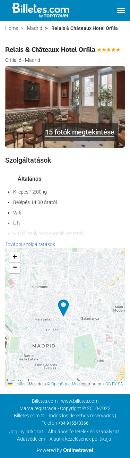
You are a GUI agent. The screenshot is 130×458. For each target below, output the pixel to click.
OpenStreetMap (65, 384)
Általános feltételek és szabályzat (83, 431)
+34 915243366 (73, 423)
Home (11, 28)
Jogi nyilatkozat (26, 431)
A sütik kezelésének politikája (80, 439)
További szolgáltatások (30, 244)
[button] (121, 10)
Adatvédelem (31, 439)
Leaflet (17, 384)
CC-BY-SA (114, 384)
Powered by (65, 450)
